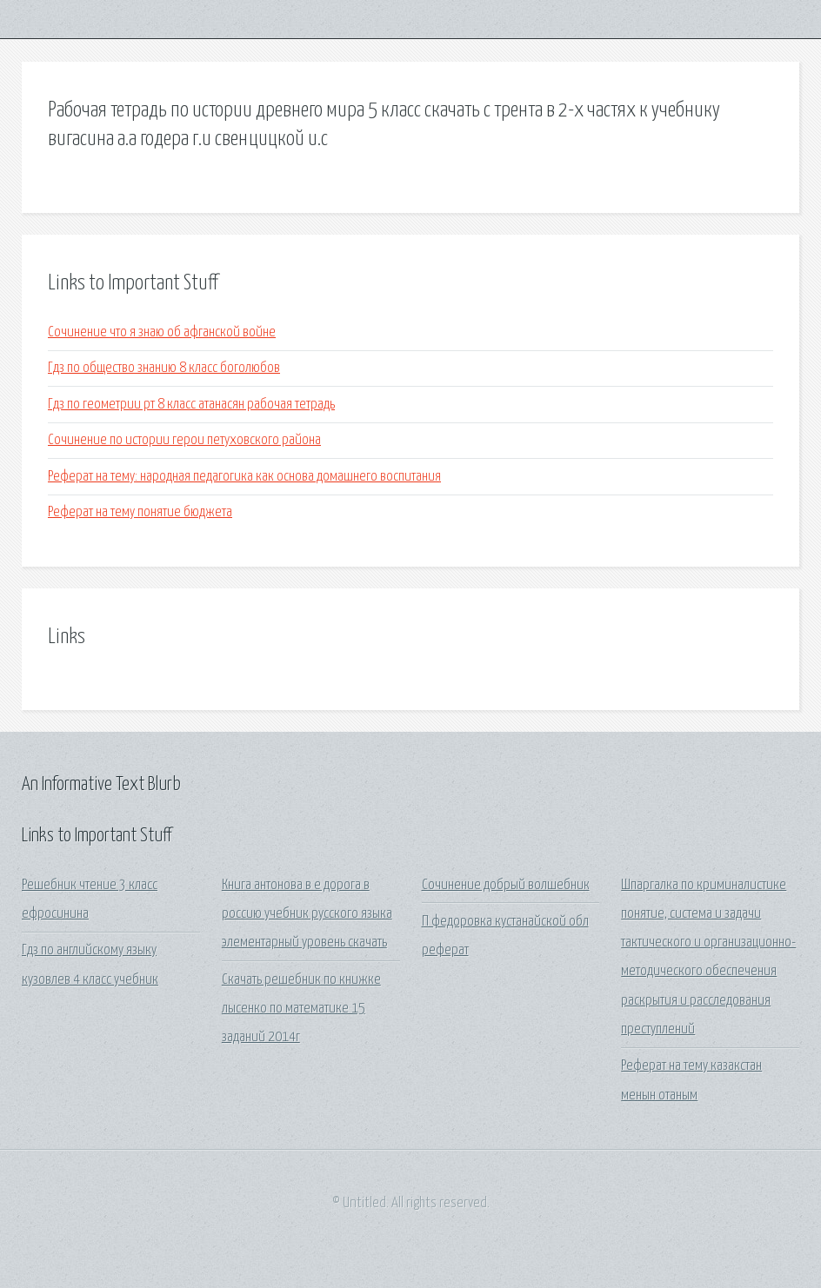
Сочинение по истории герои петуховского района (184, 440)
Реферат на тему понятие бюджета (140, 512)
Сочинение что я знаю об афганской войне (162, 332)
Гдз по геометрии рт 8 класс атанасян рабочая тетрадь (191, 404)
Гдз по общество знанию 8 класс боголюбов (164, 368)
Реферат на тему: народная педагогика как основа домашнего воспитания (244, 476)
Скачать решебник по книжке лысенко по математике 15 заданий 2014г (301, 1009)
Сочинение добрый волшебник (506, 885)
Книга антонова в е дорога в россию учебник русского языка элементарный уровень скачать (307, 914)
